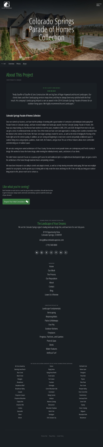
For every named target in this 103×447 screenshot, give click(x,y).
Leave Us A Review (51, 294)
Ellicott (20, 418)
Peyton (83, 379)
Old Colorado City (51, 418)
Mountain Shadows (51, 408)
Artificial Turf (51, 352)
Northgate (51, 414)
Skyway (83, 405)
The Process (51, 274)
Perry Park (83, 376)
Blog (51, 290)
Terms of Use (44, 436)
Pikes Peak (83, 382)
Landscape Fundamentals (51, 308)
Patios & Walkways (51, 320)
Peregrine (83, 372)
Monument (51, 405)
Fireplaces (51, 332)
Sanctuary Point (83, 398)
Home (51, 266)
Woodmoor (83, 418)
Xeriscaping (51, 312)
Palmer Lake (83, 369)
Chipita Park (20, 401)
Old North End (83, 366)
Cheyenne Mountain (19, 398)
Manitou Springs (51, 401)
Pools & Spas (51, 340)
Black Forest (20, 376)
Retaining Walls (51, 316)
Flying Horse (51, 369)
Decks (51, 344)
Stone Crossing (83, 408)
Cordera (20, 408)
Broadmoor (20, 382)
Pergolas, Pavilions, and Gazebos (51, 336)
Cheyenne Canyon (20, 395)
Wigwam (83, 411)
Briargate (20, 379)
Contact (51, 286)
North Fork (51, 411)
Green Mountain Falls (51, 389)
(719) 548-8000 (51, 245)
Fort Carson (51, 379)
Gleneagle (51, 385)
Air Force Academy (20, 366)
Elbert (20, 414)
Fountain (51, 382)
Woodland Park (83, 414)
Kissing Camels (51, 395)
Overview (11, 63)
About (24, 63)
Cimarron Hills (20, 405)
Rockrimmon (83, 395)
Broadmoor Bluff (20, 385)
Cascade (20, 392)
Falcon (51, 366)
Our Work (51, 270)
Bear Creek (20, 372)
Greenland (51, 392)
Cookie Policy (60, 436)
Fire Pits (52, 324)
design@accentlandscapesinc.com (51, 240)
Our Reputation (51, 278)
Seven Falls (83, 401)
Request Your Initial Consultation (16, 201)
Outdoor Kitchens (51, 328)
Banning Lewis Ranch (19, 369)
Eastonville (20, 411)
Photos (18, 63)
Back (4, 64)
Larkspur (51, 398)
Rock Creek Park (83, 392)
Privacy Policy (52, 436)
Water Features (51, 348)
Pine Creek (83, 385)
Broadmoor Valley (20, 389)
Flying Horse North (51, 372)
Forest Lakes (51, 376)
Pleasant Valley (83, 389)
